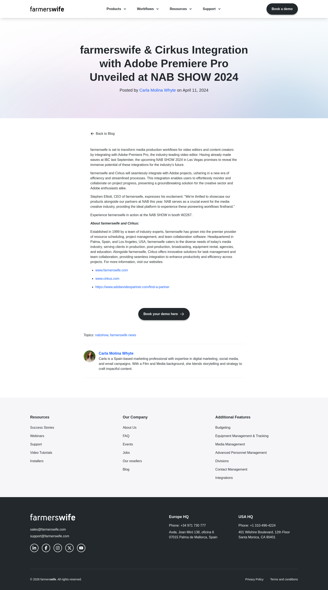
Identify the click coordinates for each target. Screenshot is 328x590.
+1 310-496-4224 (262, 525)
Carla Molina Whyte (157, 90)
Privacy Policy (254, 579)
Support (36, 444)
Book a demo (282, 9)
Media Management (230, 444)
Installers (37, 461)
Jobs (126, 452)
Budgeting (222, 427)
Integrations (224, 478)
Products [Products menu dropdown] (116, 9)
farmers (48, 579)
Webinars (37, 436)
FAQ (126, 436)
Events (128, 444)
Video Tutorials (41, 452)
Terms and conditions (284, 579)
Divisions (222, 461)
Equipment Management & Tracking (241, 436)
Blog (126, 469)
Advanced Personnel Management (241, 452)
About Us (130, 427)
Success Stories (42, 427)
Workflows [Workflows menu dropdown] (148, 9)
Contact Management (231, 469)
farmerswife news (123, 335)
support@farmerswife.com (49, 536)
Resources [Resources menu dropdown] (181, 9)
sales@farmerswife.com (48, 529)
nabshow (101, 335)
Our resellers (132, 461)
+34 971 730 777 (193, 525)
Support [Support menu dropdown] (212, 9)
